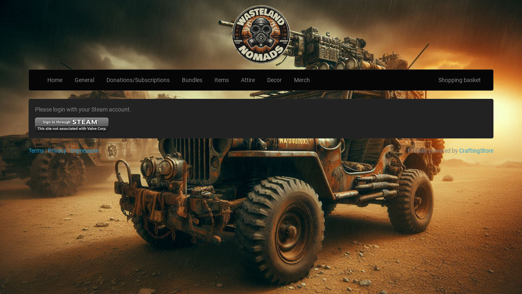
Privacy (57, 150)
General (84, 80)
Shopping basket (459, 80)
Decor (274, 80)
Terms (36, 150)
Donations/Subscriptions (138, 80)
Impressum (84, 150)
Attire (248, 80)
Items (222, 80)
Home (54, 80)
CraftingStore (476, 150)
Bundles (192, 80)
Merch (302, 80)
